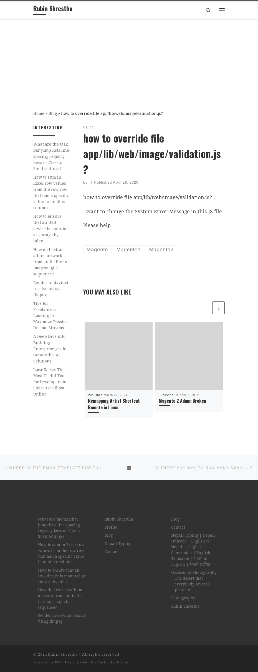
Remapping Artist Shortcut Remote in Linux (114, 404)
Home (38, 113)
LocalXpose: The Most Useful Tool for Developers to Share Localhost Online (49, 381)
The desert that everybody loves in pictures (192, 584)
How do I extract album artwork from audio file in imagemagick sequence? (50, 261)
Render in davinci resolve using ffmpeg (50, 288)
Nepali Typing (118, 543)
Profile (111, 527)
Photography (183, 598)
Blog (53, 113)
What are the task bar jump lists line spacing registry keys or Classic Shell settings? (51, 156)
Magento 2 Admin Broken (182, 400)
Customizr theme (113, 662)
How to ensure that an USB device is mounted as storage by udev (51, 228)
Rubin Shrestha (119, 519)
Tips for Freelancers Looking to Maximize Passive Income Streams (50, 315)
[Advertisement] (129, 61)
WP (58, 662)
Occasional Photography (194, 572)
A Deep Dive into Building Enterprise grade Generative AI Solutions (49, 348)
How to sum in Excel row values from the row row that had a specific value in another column (51, 192)
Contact (111, 551)
